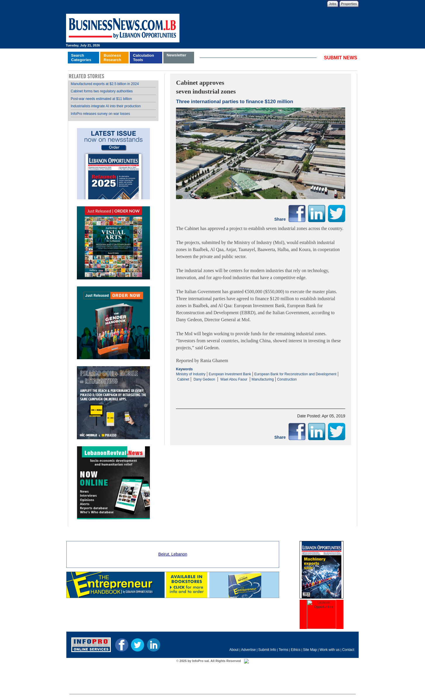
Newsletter (176, 55)
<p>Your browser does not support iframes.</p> (260, 387)
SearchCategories (81, 57)
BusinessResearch (112, 57)
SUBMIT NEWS (340, 57)
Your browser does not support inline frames (113, 300)
